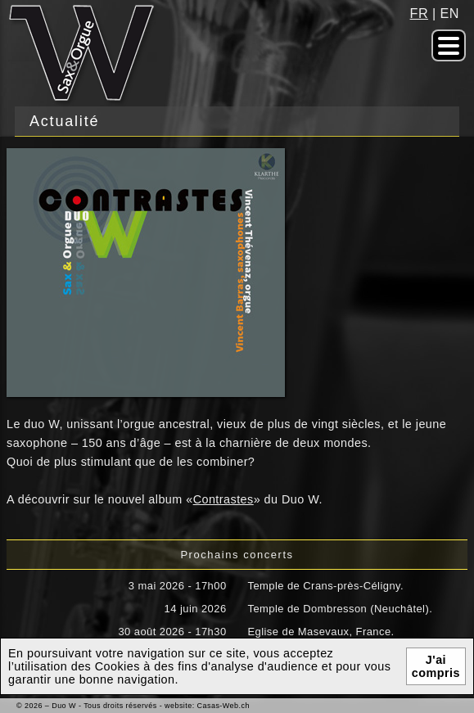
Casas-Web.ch (223, 706)
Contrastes (223, 499)
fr (419, 13)
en (449, 13)
